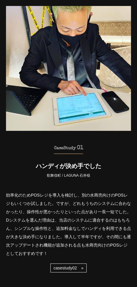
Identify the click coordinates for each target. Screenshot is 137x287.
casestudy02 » (68, 268)
